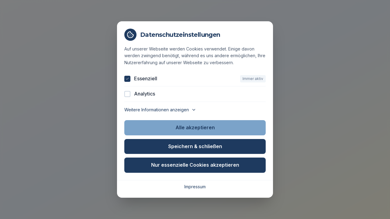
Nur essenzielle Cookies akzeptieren (195, 165)
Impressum (195, 186)
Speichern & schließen (195, 146)
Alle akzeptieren (195, 127)
